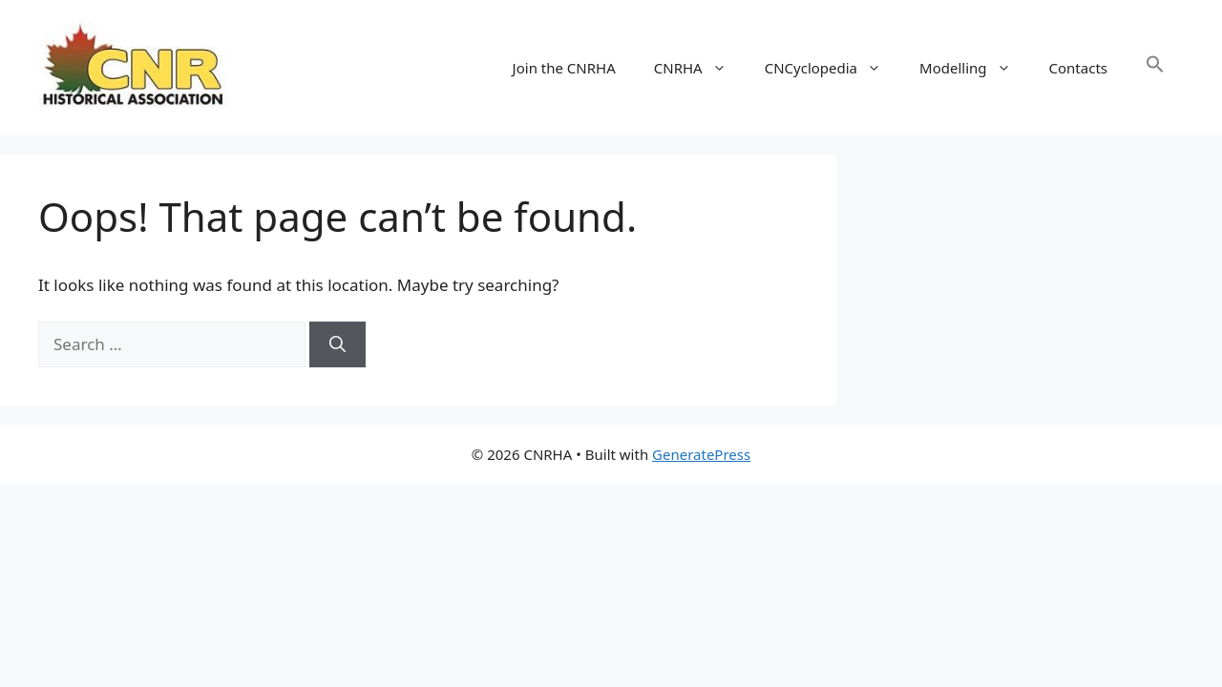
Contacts (1078, 67)
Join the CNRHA (564, 67)
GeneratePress (701, 454)
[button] (1155, 67)
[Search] (337, 344)
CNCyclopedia (832, 67)
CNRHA (700, 67)
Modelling (974, 67)
